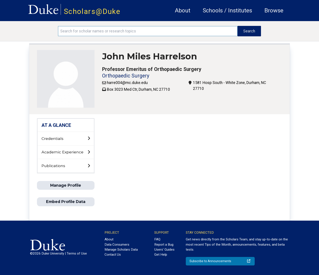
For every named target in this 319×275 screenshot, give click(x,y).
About (182, 10)
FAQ (157, 239)
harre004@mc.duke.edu (127, 82)
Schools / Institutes (227, 10)
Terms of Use (77, 253)
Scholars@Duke (92, 11)
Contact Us (113, 255)
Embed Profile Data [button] (65, 201)
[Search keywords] (148, 31)
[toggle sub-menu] (89, 138)
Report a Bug (163, 244)
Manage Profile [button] (65, 185)
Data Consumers (117, 244)
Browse (273, 10)
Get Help (160, 255)
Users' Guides (164, 250)
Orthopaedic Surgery (125, 76)
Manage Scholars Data (121, 250)
